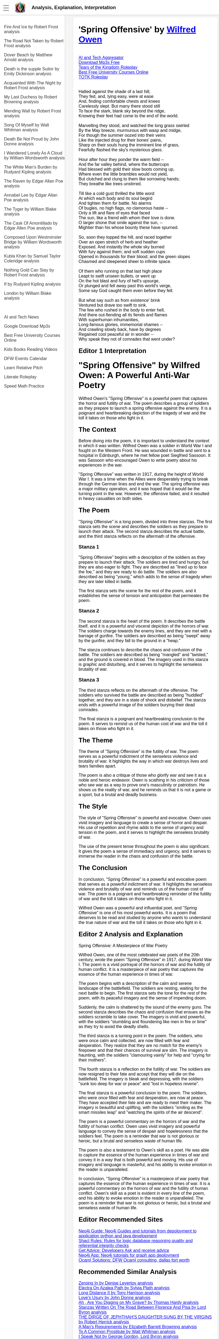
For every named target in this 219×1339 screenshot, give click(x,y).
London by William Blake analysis (27, 295)
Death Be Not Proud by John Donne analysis (31, 141)
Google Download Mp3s (27, 326)
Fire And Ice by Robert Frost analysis (31, 29)
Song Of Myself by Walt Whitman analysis (26, 127)
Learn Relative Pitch (23, 367)
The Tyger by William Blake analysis (30, 211)
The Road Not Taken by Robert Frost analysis (33, 43)
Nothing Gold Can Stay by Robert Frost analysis (29, 272)
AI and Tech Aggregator (101, 57)
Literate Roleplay (20, 377)
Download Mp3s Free (99, 62)
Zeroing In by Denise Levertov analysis (116, 1283)
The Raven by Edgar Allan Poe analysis (33, 183)
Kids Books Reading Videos (30, 349)
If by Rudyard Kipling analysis (32, 284)
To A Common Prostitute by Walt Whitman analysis (127, 1331)
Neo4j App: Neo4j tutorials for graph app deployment (129, 1255)
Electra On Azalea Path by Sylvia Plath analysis (124, 1288)
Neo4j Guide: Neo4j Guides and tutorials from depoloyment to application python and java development (138, 1233)
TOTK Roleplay (93, 77)
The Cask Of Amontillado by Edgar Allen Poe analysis (31, 225)
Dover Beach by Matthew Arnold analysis (28, 57)
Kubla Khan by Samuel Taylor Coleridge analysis (32, 258)
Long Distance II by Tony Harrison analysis (119, 1292)
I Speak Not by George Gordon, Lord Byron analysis (128, 1336)
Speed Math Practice (24, 386)
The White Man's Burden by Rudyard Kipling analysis (30, 169)
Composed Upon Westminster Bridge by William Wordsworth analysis (33, 242)
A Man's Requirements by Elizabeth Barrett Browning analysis (138, 1326)
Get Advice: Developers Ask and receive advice (124, 1250)
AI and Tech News (21, 317)
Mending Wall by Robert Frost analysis (32, 113)
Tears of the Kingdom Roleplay (108, 67)
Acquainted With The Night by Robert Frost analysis (32, 85)
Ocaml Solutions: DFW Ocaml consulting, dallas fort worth (134, 1260)
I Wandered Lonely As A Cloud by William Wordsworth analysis (34, 155)
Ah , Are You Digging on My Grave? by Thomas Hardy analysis (138, 1302)
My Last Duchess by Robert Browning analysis (30, 99)
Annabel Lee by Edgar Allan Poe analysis (30, 197)
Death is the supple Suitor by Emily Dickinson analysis (31, 71)
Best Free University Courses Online (32, 338)
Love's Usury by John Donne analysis (114, 1297)
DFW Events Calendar (25, 358)
